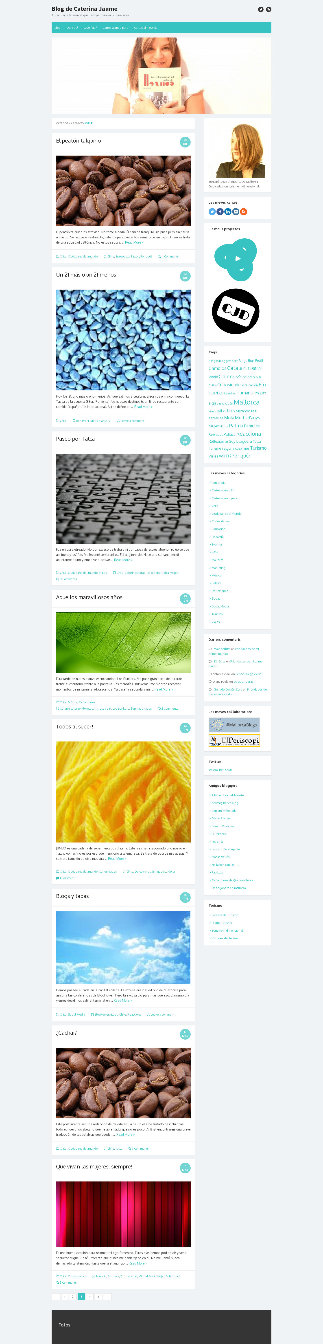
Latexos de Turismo (225, 915)
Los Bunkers (121, 708)
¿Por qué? (145, 256)
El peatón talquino (78, 140)
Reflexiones (87, 702)
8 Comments (66, 579)
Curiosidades (108, 871)
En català (218, 537)
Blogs (114, 1014)
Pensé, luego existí (248, 674)
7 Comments (138, 1148)
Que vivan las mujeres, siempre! (94, 1166)
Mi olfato (226, 410)
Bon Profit (82, 420)
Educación (250, 385)
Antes (235, 361)
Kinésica (219, 661)
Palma (236, 425)
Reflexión (216, 441)
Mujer (171, 871)
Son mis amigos (141, 708)
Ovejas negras (243, 681)
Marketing (218, 568)
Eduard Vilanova (223, 826)
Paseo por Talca (75, 438)
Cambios (218, 368)
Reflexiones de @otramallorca (232, 880)
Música (72, 702)
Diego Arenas (221, 818)
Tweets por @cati (220, 769)
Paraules (252, 425)
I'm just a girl (102, 708)
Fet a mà (217, 841)
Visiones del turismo (226, 938)
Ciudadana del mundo (83, 256)
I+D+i (215, 552)
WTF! (224, 455)
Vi (110, 420)
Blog (58, 27)
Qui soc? (72, 27)
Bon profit (218, 482)
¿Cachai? (66, 1032)
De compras (143, 871)
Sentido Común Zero (228, 689)
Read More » (134, 242)
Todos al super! (74, 726)
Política (230, 434)
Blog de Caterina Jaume (85, 8)
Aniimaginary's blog (225, 803)
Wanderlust (222, 649)
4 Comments (168, 256)
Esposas (113, 1276)
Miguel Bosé (147, 1276)
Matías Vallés (221, 857)
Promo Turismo (222, 922)
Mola (229, 417)
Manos (212, 411)
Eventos (230, 393)
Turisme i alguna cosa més (229, 448)
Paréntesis (216, 434)
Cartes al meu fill (145, 27)
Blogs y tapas (72, 895)
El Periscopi (219, 834)
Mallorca (247, 402)
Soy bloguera (240, 441)
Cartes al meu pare (115, 27)
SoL (226, 441)
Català (235, 368)
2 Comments (168, 708)
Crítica (213, 385)
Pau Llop (217, 872)
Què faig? (90, 27)
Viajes (103, 572)
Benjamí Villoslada (224, 810)
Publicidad (173, 1276)
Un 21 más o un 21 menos (86, 274)
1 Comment (65, 878)
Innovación (225, 403)
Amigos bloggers (220, 361)
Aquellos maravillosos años (89, 597)
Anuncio (101, 1276)
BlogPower (102, 1014)
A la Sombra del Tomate (228, 795)
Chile (63, 256)
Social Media (76, 1014)
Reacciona (154, 572)
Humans (244, 393)
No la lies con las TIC (225, 865)
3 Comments (66, 1282)
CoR (258, 377)
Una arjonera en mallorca (229, 888)
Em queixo (122, 256)
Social (216, 598)
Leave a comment (130, 420)
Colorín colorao (135, 572)
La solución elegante (226, 849)
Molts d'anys (98, 420)
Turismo (258, 448)
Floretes (87, 708)
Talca (134, 256)
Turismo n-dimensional (227, 930)
